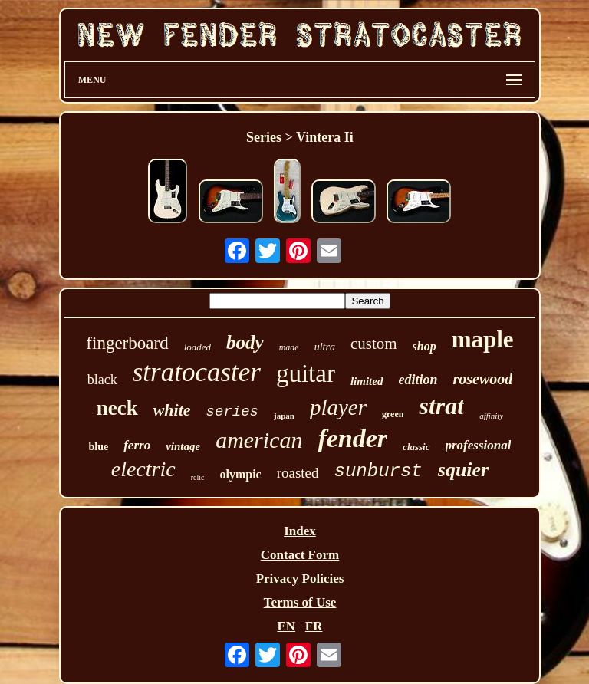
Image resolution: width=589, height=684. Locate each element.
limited (366, 381)
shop (424, 346)
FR (314, 626)
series (232, 411)
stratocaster (197, 372)
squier (463, 470)
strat (441, 405)
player (338, 407)
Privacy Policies (300, 578)
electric (143, 469)
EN (286, 626)
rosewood (482, 378)
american (259, 439)
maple (483, 339)
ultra (324, 347)
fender (352, 438)
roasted (298, 473)
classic (416, 446)
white (172, 409)
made (289, 347)
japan (284, 415)
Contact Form (300, 555)
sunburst (378, 471)
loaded (197, 347)
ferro (136, 445)
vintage (183, 446)
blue (99, 446)
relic (198, 477)
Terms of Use (300, 602)
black (102, 379)
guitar (305, 373)
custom (373, 343)
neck (117, 407)
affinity (491, 415)
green (392, 414)
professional (479, 445)
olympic (240, 474)
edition (417, 379)
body (245, 342)
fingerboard (127, 343)
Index (300, 531)
